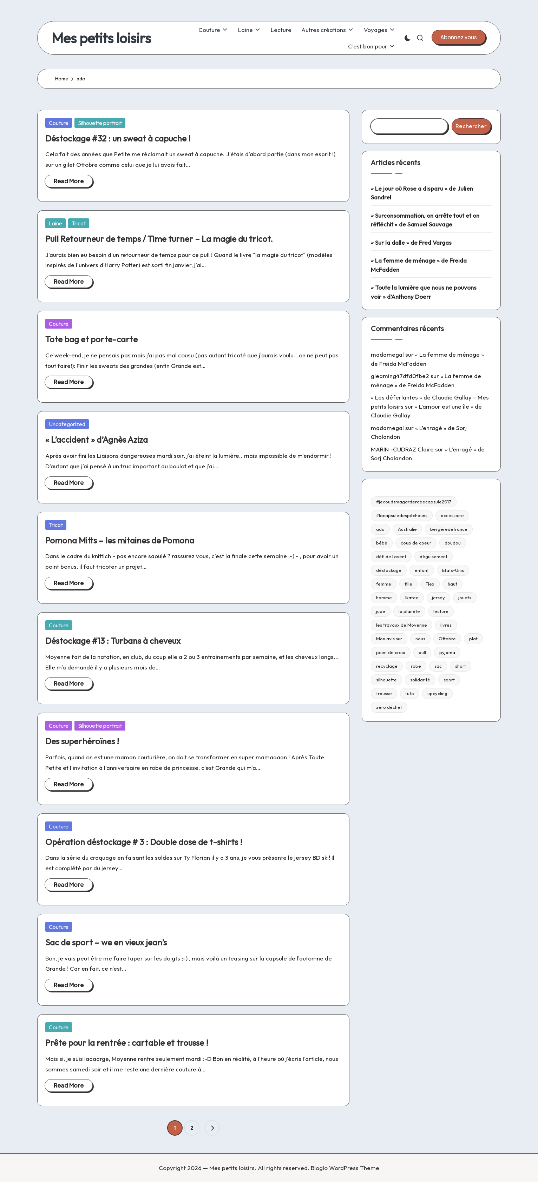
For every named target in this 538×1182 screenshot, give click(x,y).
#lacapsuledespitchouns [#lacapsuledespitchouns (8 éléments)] (401, 515)
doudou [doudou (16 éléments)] (453, 543)
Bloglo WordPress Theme (345, 1167)
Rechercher (471, 126)
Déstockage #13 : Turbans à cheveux (113, 640)
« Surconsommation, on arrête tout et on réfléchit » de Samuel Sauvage (425, 220)
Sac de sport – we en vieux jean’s (106, 942)
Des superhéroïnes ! (82, 741)
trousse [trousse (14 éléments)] (384, 693)
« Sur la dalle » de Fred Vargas (411, 242)
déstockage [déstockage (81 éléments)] (388, 570)
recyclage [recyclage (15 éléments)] (387, 666)
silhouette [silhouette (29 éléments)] (386, 679)
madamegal (387, 354)
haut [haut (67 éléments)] (452, 584)
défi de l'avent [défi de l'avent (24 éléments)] (391, 556)
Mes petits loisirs (101, 38)
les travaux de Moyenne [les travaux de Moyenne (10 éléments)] (401, 625)
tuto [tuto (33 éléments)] (409, 693)
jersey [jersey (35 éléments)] (438, 597)
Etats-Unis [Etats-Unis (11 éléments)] (453, 570)
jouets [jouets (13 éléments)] (464, 597)
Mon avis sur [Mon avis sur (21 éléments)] (389, 638)
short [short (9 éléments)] (460, 666)
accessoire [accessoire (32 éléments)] (452, 515)
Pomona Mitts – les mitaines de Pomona (119, 540)
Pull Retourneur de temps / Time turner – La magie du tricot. (159, 238)
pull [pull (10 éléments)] (422, 652)
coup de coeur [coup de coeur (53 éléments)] (416, 543)
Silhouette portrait (100, 122)
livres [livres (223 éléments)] (446, 625)
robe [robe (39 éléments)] (416, 666)
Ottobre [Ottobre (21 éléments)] (447, 638)
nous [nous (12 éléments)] (420, 638)
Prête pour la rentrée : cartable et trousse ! (126, 1042)
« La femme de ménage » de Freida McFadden (419, 265)
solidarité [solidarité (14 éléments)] (420, 679)
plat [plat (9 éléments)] (473, 638)
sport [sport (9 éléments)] (449, 679)
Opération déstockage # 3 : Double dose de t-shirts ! (143, 842)
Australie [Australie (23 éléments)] (407, 529)
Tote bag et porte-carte (91, 339)
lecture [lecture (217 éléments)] (440, 611)
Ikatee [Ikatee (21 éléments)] (412, 597)
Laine (55, 223)
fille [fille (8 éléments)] (408, 584)
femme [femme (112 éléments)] (383, 584)
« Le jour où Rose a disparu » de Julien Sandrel (422, 193)
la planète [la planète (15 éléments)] (409, 611)
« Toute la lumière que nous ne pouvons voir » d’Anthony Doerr (424, 292)
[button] (459, 37)
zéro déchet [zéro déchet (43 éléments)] (389, 707)
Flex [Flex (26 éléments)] (430, 584)
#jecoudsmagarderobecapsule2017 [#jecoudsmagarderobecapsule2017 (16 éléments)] (413, 501)
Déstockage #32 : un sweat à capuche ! (118, 138)
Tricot (79, 223)
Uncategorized (67, 424)
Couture (58, 122)
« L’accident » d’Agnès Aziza (96, 439)
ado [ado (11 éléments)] (380, 529)
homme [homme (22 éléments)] (384, 597)
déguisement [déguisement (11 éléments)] (433, 556)
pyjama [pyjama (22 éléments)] (447, 652)
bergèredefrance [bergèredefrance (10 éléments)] (448, 529)
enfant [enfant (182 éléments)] (422, 570)
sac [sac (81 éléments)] (438, 666)
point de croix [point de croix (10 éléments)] (390, 652)
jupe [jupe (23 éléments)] (380, 611)
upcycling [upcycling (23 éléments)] (437, 693)
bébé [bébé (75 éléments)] (381, 543)
